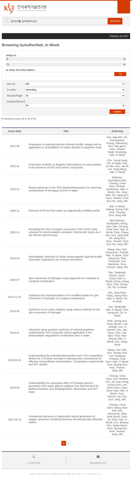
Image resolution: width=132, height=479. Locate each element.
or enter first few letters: (20, 70)
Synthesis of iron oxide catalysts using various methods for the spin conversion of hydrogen (64, 311)
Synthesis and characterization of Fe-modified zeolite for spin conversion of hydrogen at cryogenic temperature (63, 297)
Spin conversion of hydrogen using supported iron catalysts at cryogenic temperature (64, 280)
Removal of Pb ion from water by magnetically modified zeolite (64, 210)
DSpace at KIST (119, 36)
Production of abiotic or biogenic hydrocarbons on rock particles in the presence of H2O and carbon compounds (65, 166)
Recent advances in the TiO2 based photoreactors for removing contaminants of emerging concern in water (65, 189)
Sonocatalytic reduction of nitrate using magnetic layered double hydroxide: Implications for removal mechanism (65, 258)
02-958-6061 (34, 463)
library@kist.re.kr (98, 463)
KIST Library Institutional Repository (25, 8)
